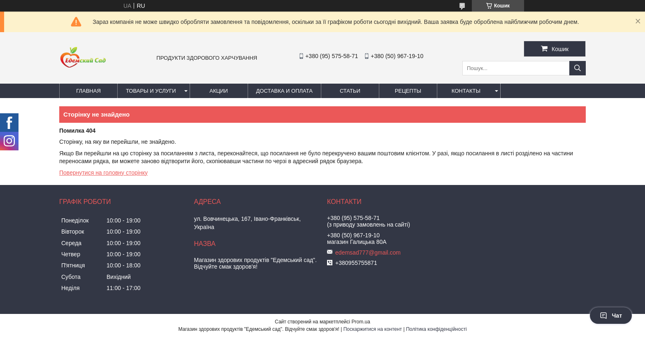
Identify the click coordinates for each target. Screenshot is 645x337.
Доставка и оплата (284, 91)
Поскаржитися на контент (372, 329)
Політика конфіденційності (436, 329)
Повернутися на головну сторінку (103, 172)
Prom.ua (361, 322)
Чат (611, 315)
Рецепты (408, 91)
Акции (218, 91)
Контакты (466, 91)
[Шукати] (577, 68)
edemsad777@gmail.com (368, 252)
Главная (88, 91)
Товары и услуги (151, 91)
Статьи (350, 91)
